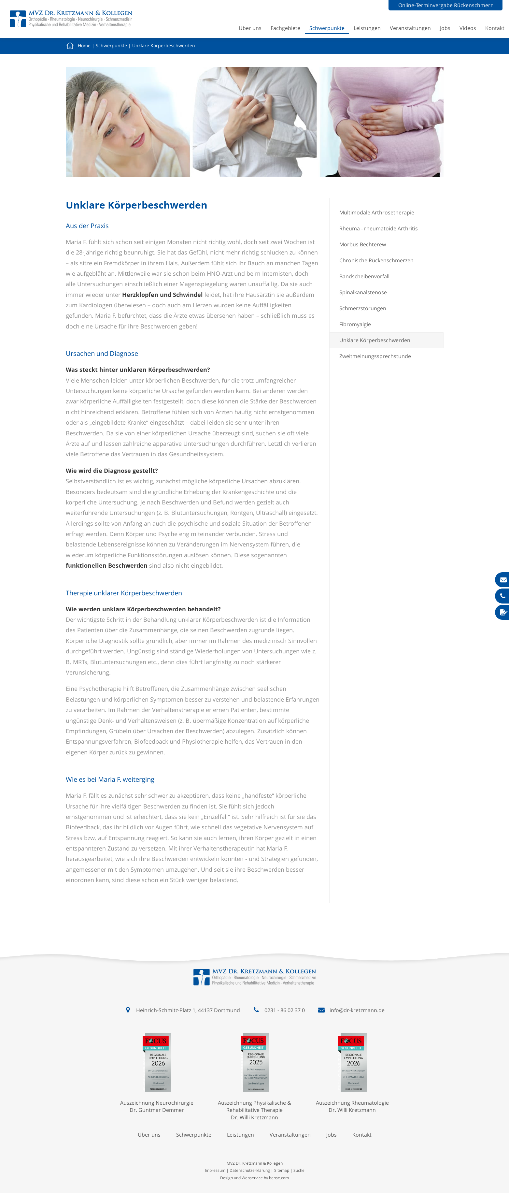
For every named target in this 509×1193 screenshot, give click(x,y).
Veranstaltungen (410, 28)
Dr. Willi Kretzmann (254, 1117)
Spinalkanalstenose (363, 292)
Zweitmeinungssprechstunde (375, 356)
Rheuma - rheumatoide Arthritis (378, 228)
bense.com (279, 1178)
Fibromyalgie (355, 324)
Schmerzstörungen (362, 308)
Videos (468, 28)
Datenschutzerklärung (250, 1170)
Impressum (215, 1170)
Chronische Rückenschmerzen (376, 260)
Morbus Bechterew (362, 244)
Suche (298, 1170)
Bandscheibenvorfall (364, 276)
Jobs (445, 28)
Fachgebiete (285, 28)
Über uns (250, 28)
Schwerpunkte (327, 28)
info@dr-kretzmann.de (357, 1010)
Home (84, 45)
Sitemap (281, 1170)
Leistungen (367, 28)
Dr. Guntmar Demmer (157, 1109)
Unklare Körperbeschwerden (163, 45)
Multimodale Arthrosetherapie (376, 212)
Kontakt (494, 28)
